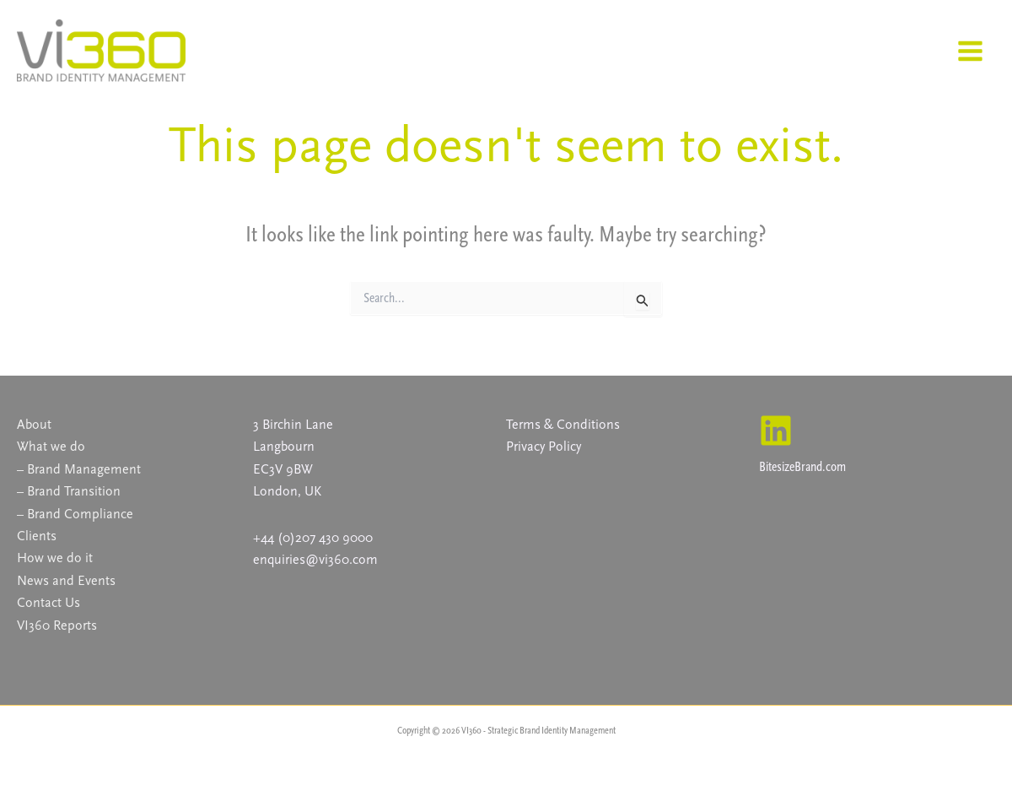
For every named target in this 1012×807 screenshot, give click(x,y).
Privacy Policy (543, 446)
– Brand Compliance (75, 514)
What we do (51, 446)
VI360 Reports (57, 625)
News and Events (66, 580)
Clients (37, 536)
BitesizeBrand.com (802, 466)
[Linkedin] (776, 430)
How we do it (55, 558)
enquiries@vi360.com (315, 559)
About (34, 424)
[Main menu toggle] (970, 51)
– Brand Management (79, 469)
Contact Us (48, 602)
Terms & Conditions (563, 424)
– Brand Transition (69, 491)
